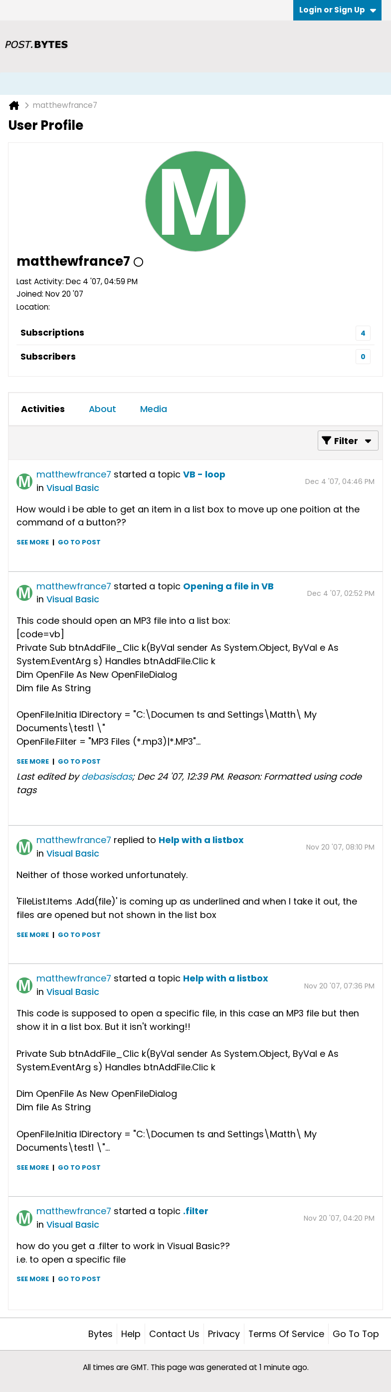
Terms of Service (286, 1334)
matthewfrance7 (73, 474)
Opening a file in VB (228, 586)
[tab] (43, 409)
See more (32, 542)
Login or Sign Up (337, 9)
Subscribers (48, 356)
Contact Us (174, 1334)
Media (153, 409)
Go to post (79, 542)
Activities (43, 409)
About (102, 409)
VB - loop (204, 474)
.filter (195, 1211)
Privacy (224, 1334)
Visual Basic (72, 487)
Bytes (100, 1334)
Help (131, 1334)
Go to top (356, 1334)
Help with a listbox (201, 840)
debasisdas (106, 776)
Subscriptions (52, 332)
